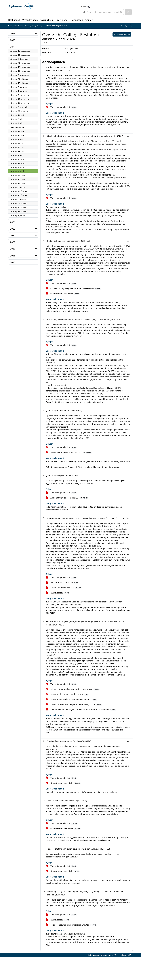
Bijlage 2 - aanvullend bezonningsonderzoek (71, 699)
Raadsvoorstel (58, 592)
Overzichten (46, 20)
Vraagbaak (77, 20)
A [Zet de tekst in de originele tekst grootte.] (121, 25)
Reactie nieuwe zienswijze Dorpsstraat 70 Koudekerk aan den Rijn (81, 709)
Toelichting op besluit (61, 107)
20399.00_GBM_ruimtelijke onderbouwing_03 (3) (74, 704)
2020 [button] (12, 242)
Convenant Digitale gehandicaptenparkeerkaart (73, 288)
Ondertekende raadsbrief (63, 293)
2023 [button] (12, 222)
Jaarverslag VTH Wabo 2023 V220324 (69, 452)
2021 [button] (12, 235)
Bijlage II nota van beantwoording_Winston (71, 925)
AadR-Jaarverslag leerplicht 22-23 (67, 497)
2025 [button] (12, 40)
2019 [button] (12, 249)
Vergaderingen (30, 20)
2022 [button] (12, 229)
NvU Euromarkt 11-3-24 (62, 582)
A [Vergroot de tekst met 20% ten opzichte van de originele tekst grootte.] (126, 25)
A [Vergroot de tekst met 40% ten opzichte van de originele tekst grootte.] (130, 25)
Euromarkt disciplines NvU (64, 587)
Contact (89, 20)
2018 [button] (12, 255)
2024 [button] (12, 47)
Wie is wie (62, 20)
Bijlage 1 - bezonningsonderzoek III (67, 694)
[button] (128, 12)
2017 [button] (12, 262)
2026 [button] (12, 33)
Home (27, 26)
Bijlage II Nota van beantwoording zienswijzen (73, 689)
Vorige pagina (122, 34)
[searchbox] (102, 12)
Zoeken (84, 6)
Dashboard (14, 20)
